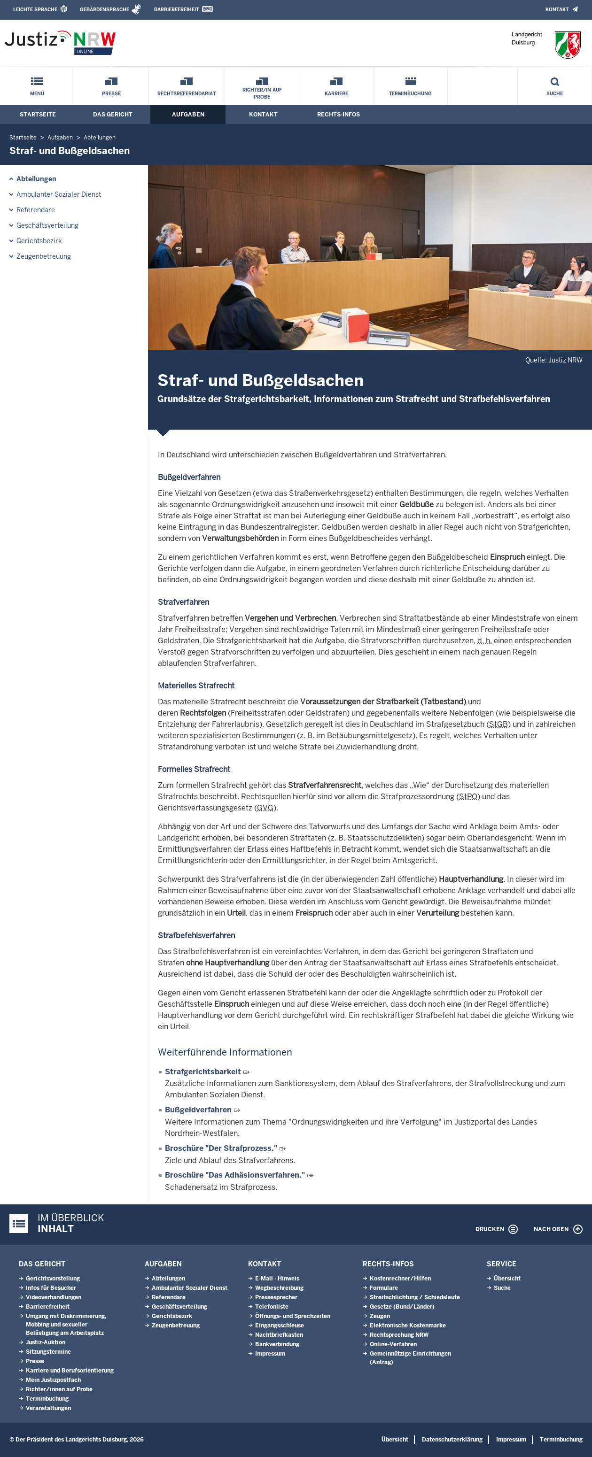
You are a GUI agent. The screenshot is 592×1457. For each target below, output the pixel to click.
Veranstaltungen (48, 1408)
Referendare (35, 210)
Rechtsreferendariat (186, 94)
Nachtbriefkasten (279, 1335)
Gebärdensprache (104, 10)
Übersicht (507, 1278)
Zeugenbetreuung (43, 256)
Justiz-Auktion (45, 1342)
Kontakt (557, 10)
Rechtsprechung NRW (399, 1335)
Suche (554, 94)
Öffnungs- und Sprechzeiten (292, 1316)
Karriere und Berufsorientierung (70, 1370)
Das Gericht (112, 114)
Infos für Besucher (51, 1288)
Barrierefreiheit (176, 10)
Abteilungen (100, 137)
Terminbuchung (410, 94)
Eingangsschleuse (279, 1325)
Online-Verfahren (393, 1344)
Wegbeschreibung (279, 1288)
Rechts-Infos (338, 114)
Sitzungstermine (48, 1352)
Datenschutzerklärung (452, 1439)
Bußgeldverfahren (198, 1110)
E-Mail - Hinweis (277, 1278)
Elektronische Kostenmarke (408, 1325)
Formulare (384, 1288)
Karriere (336, 94)
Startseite (38, 114)
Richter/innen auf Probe (59, 1389)
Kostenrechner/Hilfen (400, 1278)
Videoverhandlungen (53, 1297)
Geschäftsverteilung (47, 225)
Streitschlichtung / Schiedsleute (415, 1297)
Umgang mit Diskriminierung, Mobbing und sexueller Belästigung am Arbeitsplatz (66, 1324)
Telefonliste (271, 1307)
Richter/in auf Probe (262, 93)
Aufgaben (188, 114)
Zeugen (380, 1316)
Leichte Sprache (35, 10)
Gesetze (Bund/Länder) (402, 1307)
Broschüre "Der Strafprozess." (221, 1148)
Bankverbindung (277, 1344)
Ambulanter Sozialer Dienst (58, 194)
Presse (111, 94)
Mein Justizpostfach (53, 1380)
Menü (37, 94)
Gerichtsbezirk (39, 241)
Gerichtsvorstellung (53, 1278)
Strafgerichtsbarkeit (203, 1072)
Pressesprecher (276, 1297)
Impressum (270, 1353)
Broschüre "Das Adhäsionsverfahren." (235, 1175)
